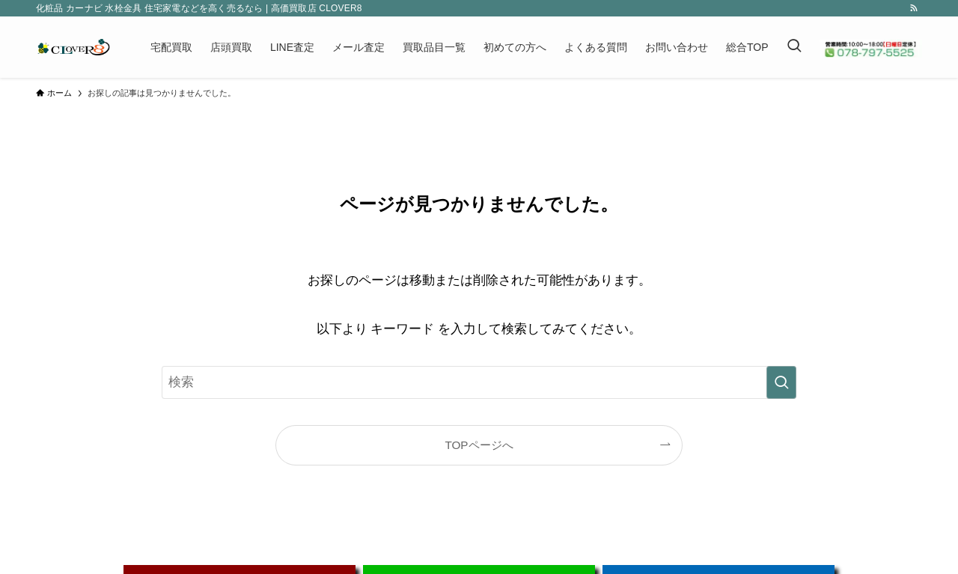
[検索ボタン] (794, 47)
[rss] (914, 8)
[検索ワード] (479, 382)
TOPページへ (479, 445)
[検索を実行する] (781, 382)
